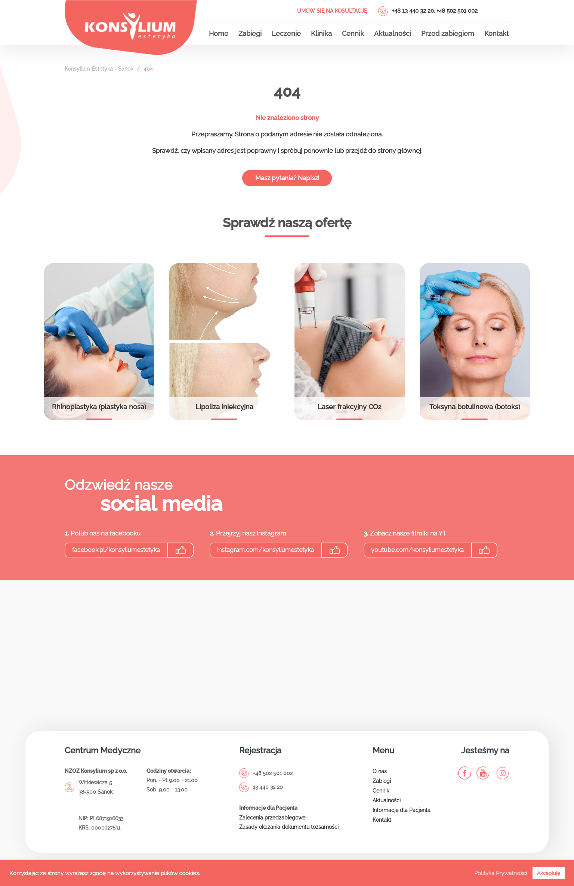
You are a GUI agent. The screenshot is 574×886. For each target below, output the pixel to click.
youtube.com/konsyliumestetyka (417, 552)
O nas (380, 774)
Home (218, 33)
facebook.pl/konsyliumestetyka (116, 552)
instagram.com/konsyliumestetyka (265, 552)
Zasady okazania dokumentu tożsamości (289, 830)
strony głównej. (399, 153)
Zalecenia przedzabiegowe (272, 820)
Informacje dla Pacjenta (401, 813)
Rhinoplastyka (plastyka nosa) (99, 409)
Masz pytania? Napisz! (287, 180)
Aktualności (392, 33)
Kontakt (496, 33)
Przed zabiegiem (447, 33)
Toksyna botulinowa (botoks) (474, 409)
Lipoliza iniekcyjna (224, 409)
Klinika (321, 33)
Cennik (353, 33)
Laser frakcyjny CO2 (350, 409)
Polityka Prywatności (500, 873)
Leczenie (286, 33)
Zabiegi (250, 33)
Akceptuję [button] (548, 873)
